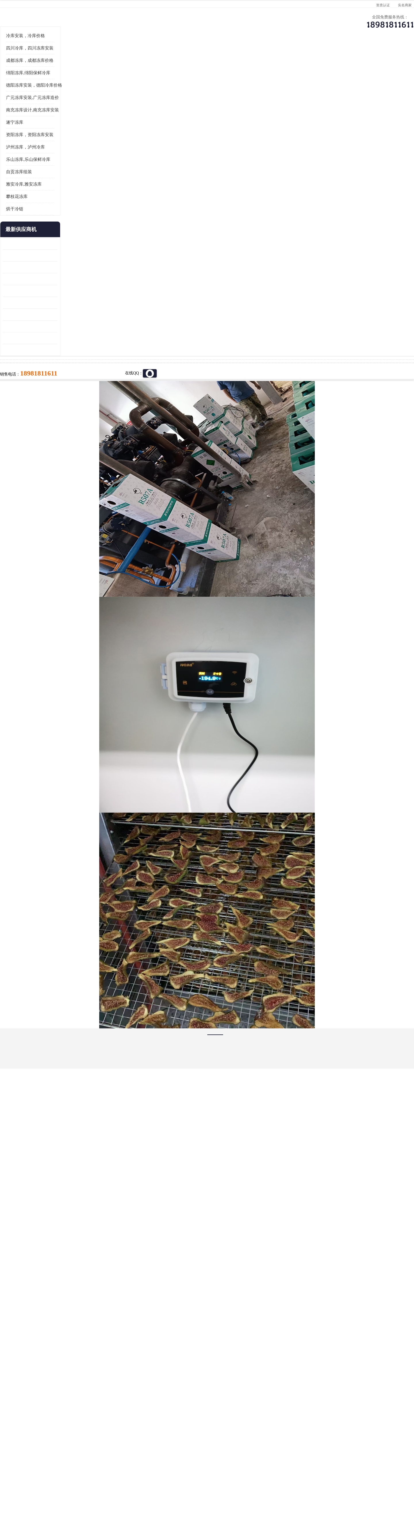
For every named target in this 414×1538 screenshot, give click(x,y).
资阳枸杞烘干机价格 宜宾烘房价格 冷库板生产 (64, 373)
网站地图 (140, 1505)
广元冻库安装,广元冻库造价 (67, 168)
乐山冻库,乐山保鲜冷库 (63, 230)
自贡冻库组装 (53, 243)
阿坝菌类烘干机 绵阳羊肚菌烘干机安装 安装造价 (64, 409)
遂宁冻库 (49, 193)
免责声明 (102, 1505)
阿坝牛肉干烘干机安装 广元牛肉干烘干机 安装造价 (64, 338)
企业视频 (156, 56)
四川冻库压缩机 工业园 (58, 397)
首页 (59, 71)
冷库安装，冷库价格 (60, 106)
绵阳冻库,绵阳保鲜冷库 (108, 71)
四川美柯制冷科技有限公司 (74, 1497)
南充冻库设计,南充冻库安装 (67, 181)
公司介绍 (205, 56)
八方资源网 (83, 1505)
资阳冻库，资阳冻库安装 (64, 205)
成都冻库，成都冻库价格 (64, 131)
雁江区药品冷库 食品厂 (58, 350)
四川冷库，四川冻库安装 (64, 119)
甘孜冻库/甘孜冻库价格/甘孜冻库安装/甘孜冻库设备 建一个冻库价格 (234, 1433)
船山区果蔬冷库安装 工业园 (62, 362)
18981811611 (264, 186)
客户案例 (303, 56)
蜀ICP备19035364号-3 (106, 1489)
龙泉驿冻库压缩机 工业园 (60, 326)
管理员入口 (121, 1505)
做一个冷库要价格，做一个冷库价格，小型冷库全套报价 (293, 1433)
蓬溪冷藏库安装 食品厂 (58, 385)
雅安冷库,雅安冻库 (58, 255)
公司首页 (59, 56)
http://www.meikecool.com (131, 1281)
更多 (88, 300)
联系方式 (352, 56)
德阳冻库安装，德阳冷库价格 (69, 156)
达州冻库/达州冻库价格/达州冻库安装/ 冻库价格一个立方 (155, 1433)
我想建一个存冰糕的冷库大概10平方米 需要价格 (355, 1433)
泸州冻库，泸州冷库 (60, 218)
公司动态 (254, 56)
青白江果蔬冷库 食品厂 (58, 314)
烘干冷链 (49, 280)
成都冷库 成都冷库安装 (67, 1433)
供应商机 (108, 56)
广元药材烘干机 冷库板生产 (62, 421)
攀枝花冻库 (51, 267)
